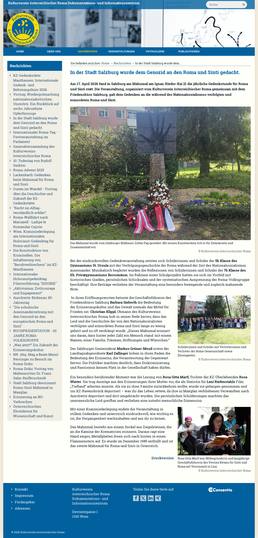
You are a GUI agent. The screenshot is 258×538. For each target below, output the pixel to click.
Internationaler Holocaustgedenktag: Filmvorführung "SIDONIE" (35, 279)
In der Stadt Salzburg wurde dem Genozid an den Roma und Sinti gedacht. (35, 123)
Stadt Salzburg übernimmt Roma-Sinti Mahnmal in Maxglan (34, 388)
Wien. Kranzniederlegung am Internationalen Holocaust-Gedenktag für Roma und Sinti (34, 238)
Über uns (54, 51)
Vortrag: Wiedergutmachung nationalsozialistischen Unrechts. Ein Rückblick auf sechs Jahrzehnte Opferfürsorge (36, 103)
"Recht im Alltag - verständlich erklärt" (29, 210)
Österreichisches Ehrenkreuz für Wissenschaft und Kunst (33, 411)
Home (20, 51)
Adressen (22, 508)
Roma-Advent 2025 (28, 170)
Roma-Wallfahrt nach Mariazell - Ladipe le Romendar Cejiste (30, 222)
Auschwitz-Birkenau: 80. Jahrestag (33, 300)
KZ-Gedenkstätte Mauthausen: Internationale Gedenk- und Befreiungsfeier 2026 (35, 82)
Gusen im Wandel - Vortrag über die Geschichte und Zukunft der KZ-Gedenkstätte (35, 196)
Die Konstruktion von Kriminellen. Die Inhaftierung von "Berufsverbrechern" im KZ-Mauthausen (35, 260)
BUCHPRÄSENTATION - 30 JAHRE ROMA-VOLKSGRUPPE (35, 336)
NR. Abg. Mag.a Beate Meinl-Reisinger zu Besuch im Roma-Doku (36, 359)
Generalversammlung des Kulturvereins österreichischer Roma (34, 151)
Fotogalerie (155, 51)
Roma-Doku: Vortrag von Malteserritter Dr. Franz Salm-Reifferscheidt (33, 374)
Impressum (24, 495)
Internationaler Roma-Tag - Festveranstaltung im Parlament (35, 137)
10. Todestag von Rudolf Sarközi (32, 163)
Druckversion (163, 458)
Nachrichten (87, 51)
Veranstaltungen (121, 51)
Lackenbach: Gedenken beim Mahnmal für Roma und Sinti (33, 180)
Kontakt (21, 489)
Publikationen (188, 51)
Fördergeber (25, 502)
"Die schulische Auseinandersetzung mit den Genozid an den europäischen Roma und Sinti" (33, 316)
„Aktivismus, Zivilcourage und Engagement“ (34, 290)
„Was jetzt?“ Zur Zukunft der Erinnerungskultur (35, 347)
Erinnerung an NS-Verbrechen (28, 399)
